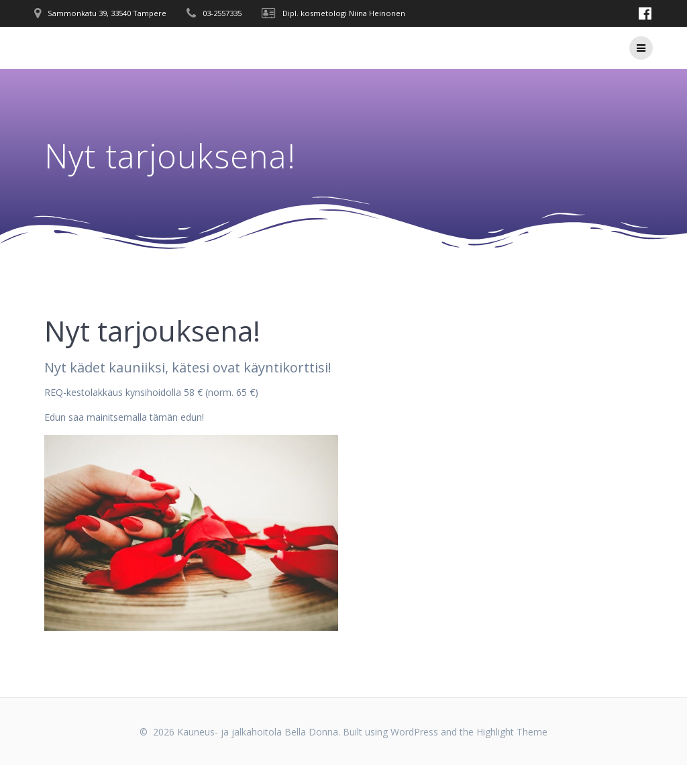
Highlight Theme (511, 731)
